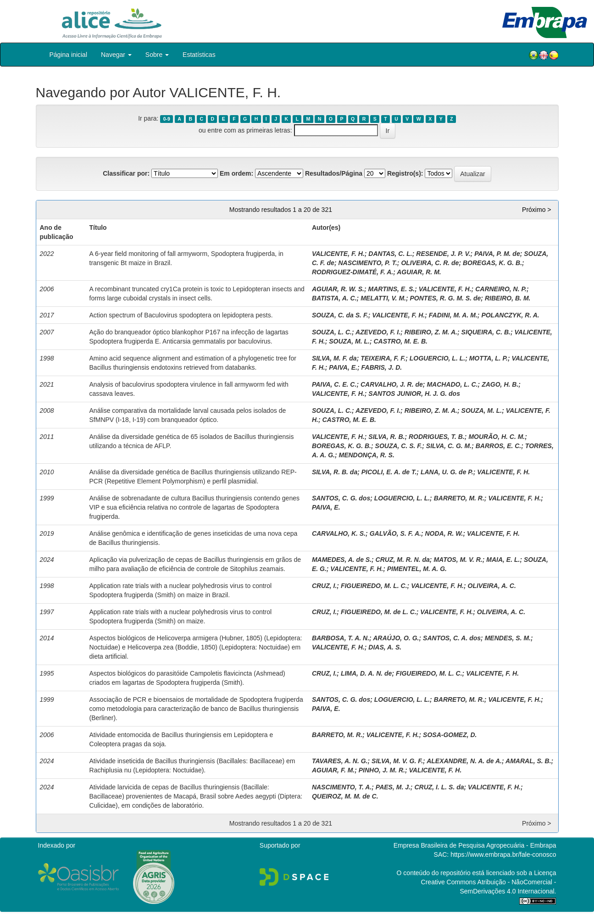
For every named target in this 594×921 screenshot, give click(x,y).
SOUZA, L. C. (332, 332)
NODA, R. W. (444, 533)
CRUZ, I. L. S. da (439, 787)
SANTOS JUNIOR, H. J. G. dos (414, 393)
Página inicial (69, 54)
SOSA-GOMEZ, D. (450, 734)
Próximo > (536, 209)
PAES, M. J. (393, 787)
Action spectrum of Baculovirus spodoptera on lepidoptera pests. (181, 315)
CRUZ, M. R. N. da (403, 559)
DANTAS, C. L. (390, 253)
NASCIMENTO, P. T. (367, 262)
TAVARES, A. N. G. (340, 761)
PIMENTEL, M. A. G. (417, 568)
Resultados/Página (333, 173)
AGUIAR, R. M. (419, 272)
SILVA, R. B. (386, 436)
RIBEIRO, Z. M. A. (431, 332)
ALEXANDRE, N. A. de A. (464, 761)
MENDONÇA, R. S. (366, 455)
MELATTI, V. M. (383, 298)
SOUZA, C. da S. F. (340, 315)
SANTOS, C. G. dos (341, 498)
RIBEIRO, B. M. (508, 298)
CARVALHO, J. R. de (392, 384)
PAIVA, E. (343, 367)
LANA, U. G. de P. (447, 472)
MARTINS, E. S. (391, 289)
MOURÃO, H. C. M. (496, 436)
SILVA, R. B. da (334, 472)
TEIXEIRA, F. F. (383, 358)
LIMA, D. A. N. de (366, 673)
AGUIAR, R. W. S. (338, 289)
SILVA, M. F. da (334, 358)
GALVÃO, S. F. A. (395, 533)
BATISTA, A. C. (334, 298)
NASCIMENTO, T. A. (342, 787)
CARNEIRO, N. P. (501, 289)
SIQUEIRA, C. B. (486, 332)
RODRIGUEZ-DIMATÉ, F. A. (352, 272)
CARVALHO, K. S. (339, 533)
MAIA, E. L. (503, 559)
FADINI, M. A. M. (453, 315)
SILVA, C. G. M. (449, 445)
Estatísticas (199, 54)
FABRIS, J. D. (381, 367)
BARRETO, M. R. (459, 498)
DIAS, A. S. (384, 647)
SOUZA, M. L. (349, 341)
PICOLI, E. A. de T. (389, 472)
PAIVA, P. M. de (497, 253)
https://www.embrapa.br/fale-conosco (503, 854)
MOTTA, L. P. (488, 358)
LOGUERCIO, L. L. (437, 358)
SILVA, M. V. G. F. (397, 761)
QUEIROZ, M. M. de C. (345, 796)
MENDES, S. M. (508, 638)
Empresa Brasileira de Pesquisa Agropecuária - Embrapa (475, 845)
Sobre (157, 54)
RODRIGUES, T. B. (437, 436)
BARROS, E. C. (499, 445)
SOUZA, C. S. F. (398, 445)
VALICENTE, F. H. (338, 253)
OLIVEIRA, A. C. (492, 585)
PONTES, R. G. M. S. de (445, 298)
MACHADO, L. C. (452, 384)
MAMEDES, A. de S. (342, 559)
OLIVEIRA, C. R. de (430, 262)
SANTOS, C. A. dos (452, 638)
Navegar (116, 54)
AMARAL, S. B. (528, 761)
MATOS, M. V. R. (457, 559)
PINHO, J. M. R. (382, 770)
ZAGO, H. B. (500, 384)
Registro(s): (405, 173)
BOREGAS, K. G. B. (492, 262)
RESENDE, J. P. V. (443, 253)
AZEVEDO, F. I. (377, 332)
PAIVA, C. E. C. (334, 384)
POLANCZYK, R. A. (510, 315)
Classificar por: (126, 173)
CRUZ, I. (324, 585)
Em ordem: (236, 173)
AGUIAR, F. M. (333, 770)
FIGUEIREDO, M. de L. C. (378, 612)
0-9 (166, 119)
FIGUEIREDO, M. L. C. (374, 585)
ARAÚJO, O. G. (396, 638)
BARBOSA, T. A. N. (340, 638)
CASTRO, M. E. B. (400, 341)
